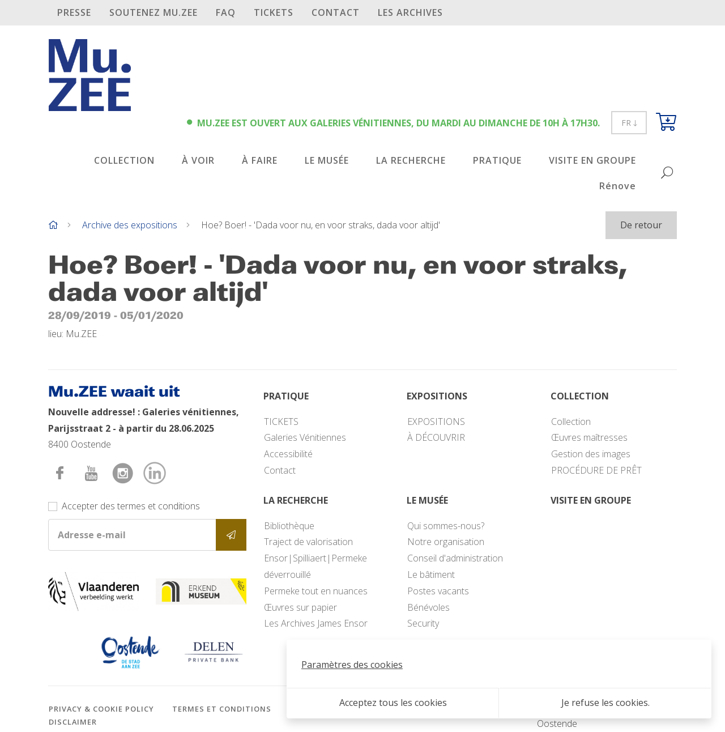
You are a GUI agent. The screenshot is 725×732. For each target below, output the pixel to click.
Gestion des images (590, 454)
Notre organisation (445, 541)
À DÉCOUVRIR (436, 437)
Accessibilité (288, 454)
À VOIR (198, 160)
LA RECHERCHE (411, 160)
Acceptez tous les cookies (393, 702)
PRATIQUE (497, 160)
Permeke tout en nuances (316, 591)
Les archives (410, 12)
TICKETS (273, 12)
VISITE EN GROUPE (592, 160)
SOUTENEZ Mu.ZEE (153, 12)
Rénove (617, 186)
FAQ (226, 12)
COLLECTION (124, 160)
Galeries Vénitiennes (305, 437)
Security (423, 623)
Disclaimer (73, 722)
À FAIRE (260, 160)
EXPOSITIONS (436, 421)
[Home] (53, 225)
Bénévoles (428, 607)
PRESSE (74, 12)
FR (629, 122)
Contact (336, 12)
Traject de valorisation (308, 541)
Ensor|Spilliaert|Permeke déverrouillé (315, 566)
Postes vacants (438, 591)
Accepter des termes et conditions (131, 506)
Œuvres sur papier (300, 607)
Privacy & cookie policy (101, 709)
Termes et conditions (221, 709)
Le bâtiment (431, 574)
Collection (571, 421)
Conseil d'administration (455, 558)
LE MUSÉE (327, 160)
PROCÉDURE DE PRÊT (596, 470)
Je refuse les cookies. (605, 702)
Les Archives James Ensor (316, 623)
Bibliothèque (289, 526)
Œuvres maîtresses (589, 437)
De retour (641, 225)
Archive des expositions (129, 225)
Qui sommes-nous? (445, 526)
